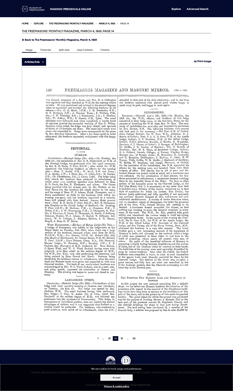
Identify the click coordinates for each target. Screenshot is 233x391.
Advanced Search (198, 9)
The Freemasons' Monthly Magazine (71, 23)
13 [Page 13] (109, 338)
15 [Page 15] (122, 338)
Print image (202, 61)
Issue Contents (85, 49)
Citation (105, 49)
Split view (64, 49)
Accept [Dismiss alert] (117, 377)
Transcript (45, 49)
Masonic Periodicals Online (70, 9)
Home (25, 23)
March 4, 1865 (107, 23)
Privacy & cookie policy (116, 386)
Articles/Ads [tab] (31, 61)
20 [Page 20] (134, 338)
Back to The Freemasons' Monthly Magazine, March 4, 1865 (59, 39)
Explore (176, 9)
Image (29, 49)
